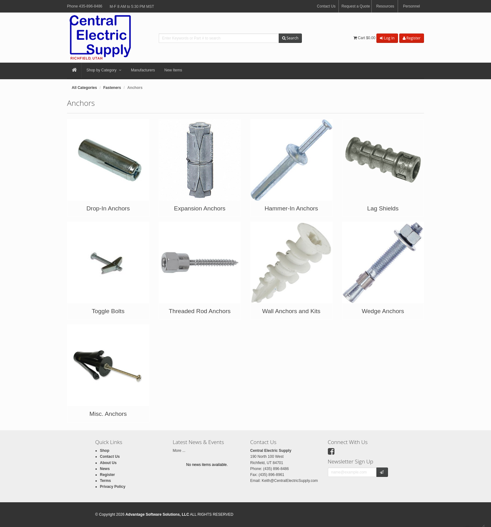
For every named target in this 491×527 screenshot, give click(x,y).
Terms (105, 480)
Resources (385, 6)
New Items (173, 70)
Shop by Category (103, 70)
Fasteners (112, 87)
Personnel (411, 6)
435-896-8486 (90, 6)
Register (412, 38)
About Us (108, 463)
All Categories (84, 87)
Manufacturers (143, 70)
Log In (387, 38)
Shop (104, 450)
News (105, 469)
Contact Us (326, 6)
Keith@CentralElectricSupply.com (290, 480)
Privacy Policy (112, 486)
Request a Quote (356, 6)
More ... (179, 450)
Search (290, 38)
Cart (364, 38)
